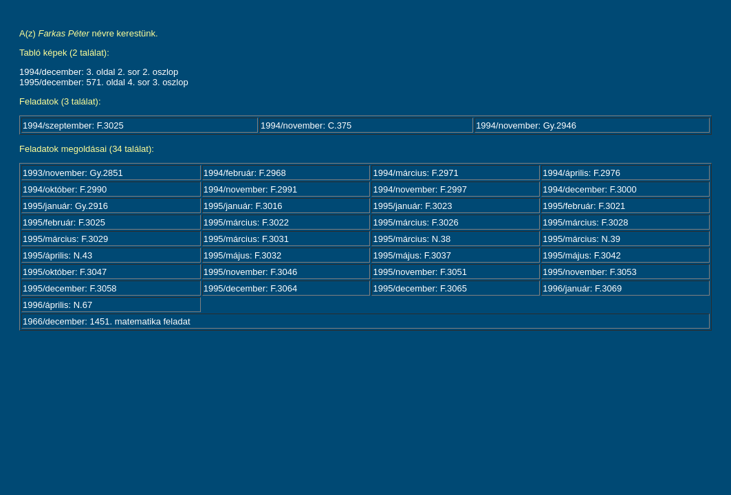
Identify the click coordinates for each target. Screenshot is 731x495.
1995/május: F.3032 (242, 255)
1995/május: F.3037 (411, 255)
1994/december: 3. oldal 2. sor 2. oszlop (98, 72)
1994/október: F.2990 (65, 189)
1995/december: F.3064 (251, 288)
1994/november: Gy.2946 (526, 125)
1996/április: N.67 (57, 305)
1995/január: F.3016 (243, 206)
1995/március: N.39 (581, 239)
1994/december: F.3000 (590, 189)
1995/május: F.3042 (581, 255)
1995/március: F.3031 (246, 239)
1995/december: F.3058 (70, 288)
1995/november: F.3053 (590, 272)
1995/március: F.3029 (65, 239)
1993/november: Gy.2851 (73, 173)
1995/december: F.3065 (420, 288)
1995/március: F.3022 (246, 222)
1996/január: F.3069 (582, 288)
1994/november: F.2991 (251, 189)
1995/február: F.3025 (64, 222)
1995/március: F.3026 (415, 222)
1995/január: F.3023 (412, 206)
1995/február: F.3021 (584, 206)
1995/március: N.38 (411, 239)
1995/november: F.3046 (251, 272)
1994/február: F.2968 (245, 173)
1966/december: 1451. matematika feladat (106, 321)
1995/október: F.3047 (65, 272)
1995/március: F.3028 (585, 222)
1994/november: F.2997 (420, 189)
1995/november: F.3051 (420, 272)
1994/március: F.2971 (415, 173)
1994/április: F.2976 (581, 173)
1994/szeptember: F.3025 (73, 125)
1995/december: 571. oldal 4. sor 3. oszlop (103, 82)
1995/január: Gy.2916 (65, 206)
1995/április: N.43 (57, 255)
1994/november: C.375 (306, 125)
